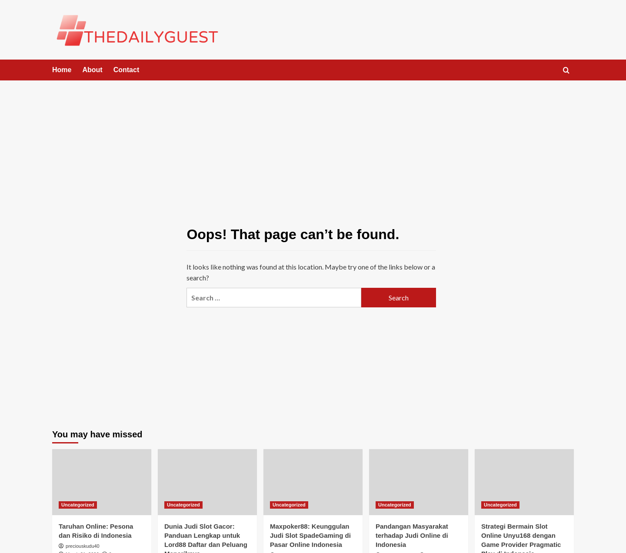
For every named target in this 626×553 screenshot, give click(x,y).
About (92, 69)
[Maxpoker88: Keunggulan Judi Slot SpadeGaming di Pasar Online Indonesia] (313, 482)
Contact (126, 69)
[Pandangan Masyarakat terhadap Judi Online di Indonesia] (418, 482)
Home (61, 69)
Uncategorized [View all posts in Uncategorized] (77, 504)
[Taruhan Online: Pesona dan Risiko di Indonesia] (101, 482)
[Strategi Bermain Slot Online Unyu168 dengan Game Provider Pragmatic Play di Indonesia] (524, 482)
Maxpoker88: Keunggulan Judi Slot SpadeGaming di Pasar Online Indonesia (310, 535)
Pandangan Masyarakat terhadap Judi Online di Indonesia (412, 535)
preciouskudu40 (83, 546)
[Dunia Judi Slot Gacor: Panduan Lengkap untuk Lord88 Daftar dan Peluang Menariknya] (207, 482)
